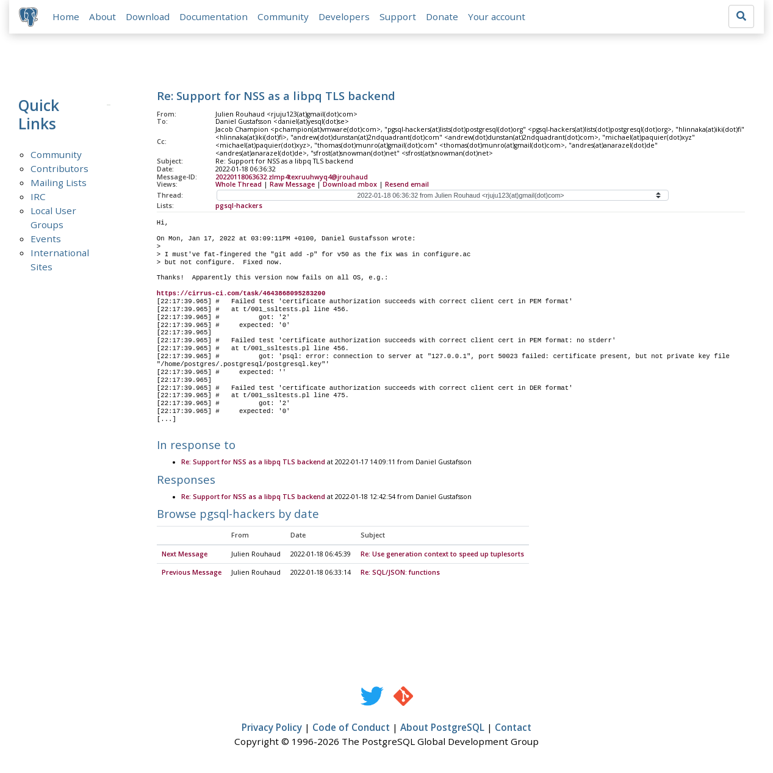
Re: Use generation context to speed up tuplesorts (442, 555)
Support (397, 16)
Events (46, 238)
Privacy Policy (272, 728)
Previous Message (191, 573)
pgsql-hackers (238, 206)
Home (65, 16)
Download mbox (350, 185)
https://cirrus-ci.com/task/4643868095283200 (241, 294)
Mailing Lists (59, 182)
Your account (496, 16)
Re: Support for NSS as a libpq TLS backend (253, 463)
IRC (38, 196)
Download (148, 16)
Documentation (213, 16)
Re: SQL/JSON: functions (400, 573)
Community (283, 16)
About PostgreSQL (442, 728)
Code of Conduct (351, 728)
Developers (344, 16)
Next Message (184, 555)
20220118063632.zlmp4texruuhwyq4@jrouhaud (291, 177)
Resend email (407, 185)
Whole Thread (238, 185)
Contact (513, 728)
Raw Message (292, 185)
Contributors (59, 168)
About (102, 16)
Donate (442, 16)
